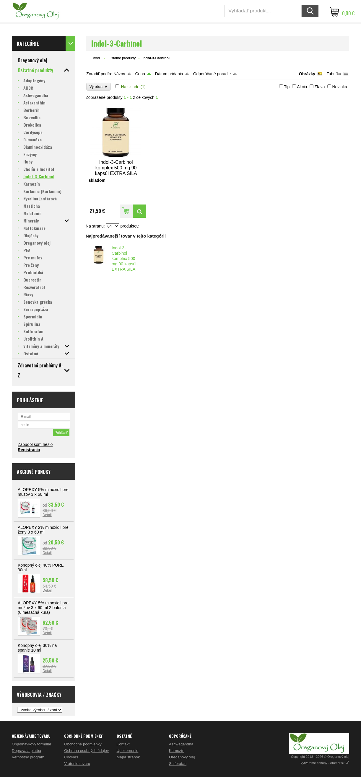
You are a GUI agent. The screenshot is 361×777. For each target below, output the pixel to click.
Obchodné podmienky (82, 744)
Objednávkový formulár (31, 744)
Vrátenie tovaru (77, 763)
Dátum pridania (169, 73)
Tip (287, 86)
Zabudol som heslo (35, 444)
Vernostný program (28, 757)
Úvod (96, 58)
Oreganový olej (182, 757)
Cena (140, 73)
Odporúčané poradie (212, 73)
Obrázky (307, 73)
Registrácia (29, 449)
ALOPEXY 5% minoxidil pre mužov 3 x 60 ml (43, 492)
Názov (119, 73)
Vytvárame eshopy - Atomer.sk (324, 763)
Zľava (319, 86)
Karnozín (176, 750)
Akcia (302, 86)
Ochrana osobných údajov (86, 750)
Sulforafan (177, 763)
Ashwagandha (181, 744)
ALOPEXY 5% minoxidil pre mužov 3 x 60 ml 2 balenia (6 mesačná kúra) (43, 608)
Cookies (71, 757)
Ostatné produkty (122, 58)
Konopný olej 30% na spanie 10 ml (37, 647)
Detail (47, 515)
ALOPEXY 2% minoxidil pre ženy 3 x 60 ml (43, 529)
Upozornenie (128, 750)
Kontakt (123, 744)
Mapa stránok (128, 757)
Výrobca (99, 86)
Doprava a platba (26, 750)
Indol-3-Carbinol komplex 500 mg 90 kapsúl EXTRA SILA (124, 258)
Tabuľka (334, 73)
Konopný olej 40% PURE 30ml (41, 567)
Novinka (339, 86)
